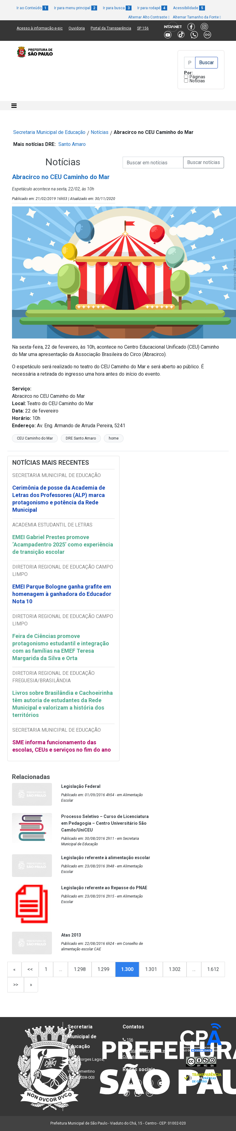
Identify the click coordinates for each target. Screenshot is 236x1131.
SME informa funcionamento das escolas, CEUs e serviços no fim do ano (61, 746)
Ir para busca (117, 8)
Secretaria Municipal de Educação (49, 132)
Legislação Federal (80, 786)
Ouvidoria (77, 28)
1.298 (80, 969)
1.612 (213, 969)
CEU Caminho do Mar (35, 438)
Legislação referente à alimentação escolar (105, 857)
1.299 (103, 969)
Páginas (197, 77)
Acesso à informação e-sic (40, 28)
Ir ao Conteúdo (32, 8)
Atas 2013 (71, 935)
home (114, 438)
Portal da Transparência (111, 28)
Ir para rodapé (152, 8)
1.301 (151, 969)
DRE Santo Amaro (81, 438)
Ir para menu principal (75, 8)
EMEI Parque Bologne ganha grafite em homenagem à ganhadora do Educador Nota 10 (61, 594)
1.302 (175, 969)
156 (130, 1039)
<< (30, 969)
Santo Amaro (72, 144)
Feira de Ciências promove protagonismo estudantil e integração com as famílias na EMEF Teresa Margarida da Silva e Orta (60, 647)
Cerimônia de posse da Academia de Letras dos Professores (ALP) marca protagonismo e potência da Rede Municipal (58, 498)
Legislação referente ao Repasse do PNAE (104, 887)
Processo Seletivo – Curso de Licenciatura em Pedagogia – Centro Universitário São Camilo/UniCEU (105, 823)
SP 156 (143, 28)
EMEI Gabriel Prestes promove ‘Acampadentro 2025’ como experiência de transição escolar (62, 544)
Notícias (197, 81)
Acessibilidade (189, 8)
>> (15, 985)
